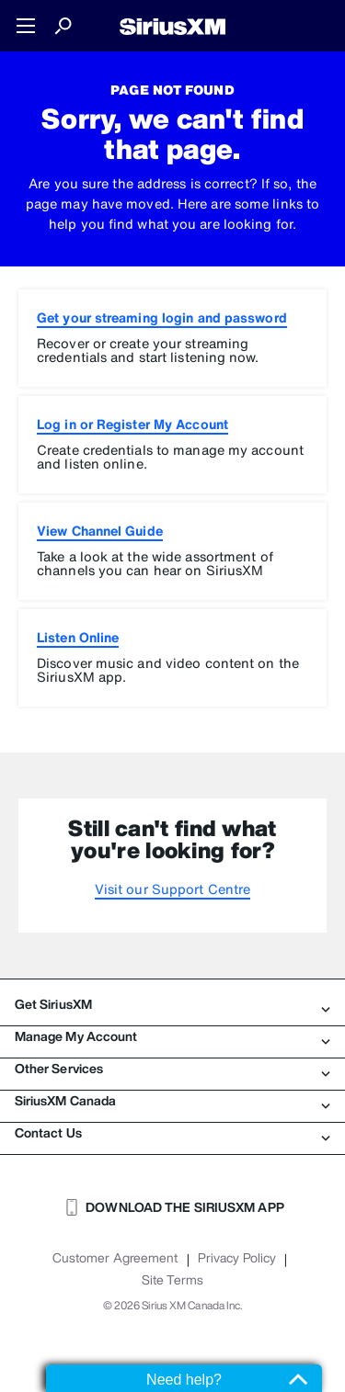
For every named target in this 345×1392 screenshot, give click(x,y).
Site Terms (172, 1280)
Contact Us (172, 1133)
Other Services (172, 1068)
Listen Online (78, 637)
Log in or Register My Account (132, 424)
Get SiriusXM (172, 1004)
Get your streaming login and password (162, 317)
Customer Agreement (115, 1258)
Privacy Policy (237, 1258)
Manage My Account (172, 1036)
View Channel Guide (100, 530)
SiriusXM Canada (172, 1101)
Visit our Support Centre (172, 889)
